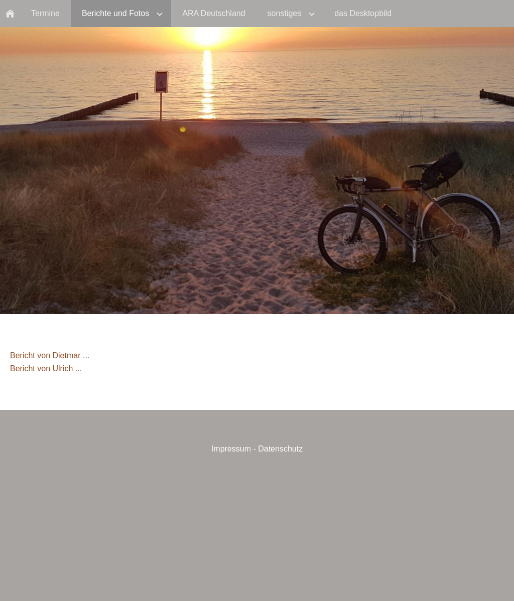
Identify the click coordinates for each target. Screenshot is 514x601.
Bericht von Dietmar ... (49, 355)
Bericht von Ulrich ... (46, 368)
